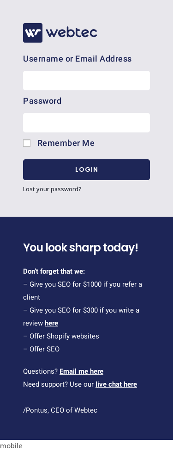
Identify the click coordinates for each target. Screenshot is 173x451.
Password (42, 101)
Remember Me (59, 143)
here (51, 323)
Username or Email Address (77, 58)
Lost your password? (52, 189)
